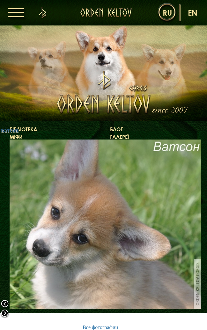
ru (167, 12)
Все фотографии (100, 327)
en (192, 12)
